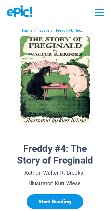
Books (44, 30)
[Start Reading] (55, 201)
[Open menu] (99, 12)
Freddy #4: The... (69, 30)
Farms (27, 30)
